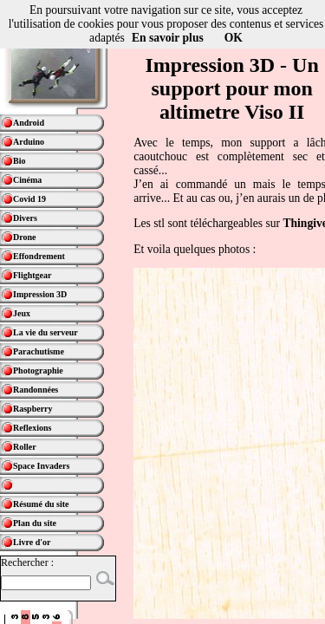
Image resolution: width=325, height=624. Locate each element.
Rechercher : (27, 562)
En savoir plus (168, 37)
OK (233, 37)
